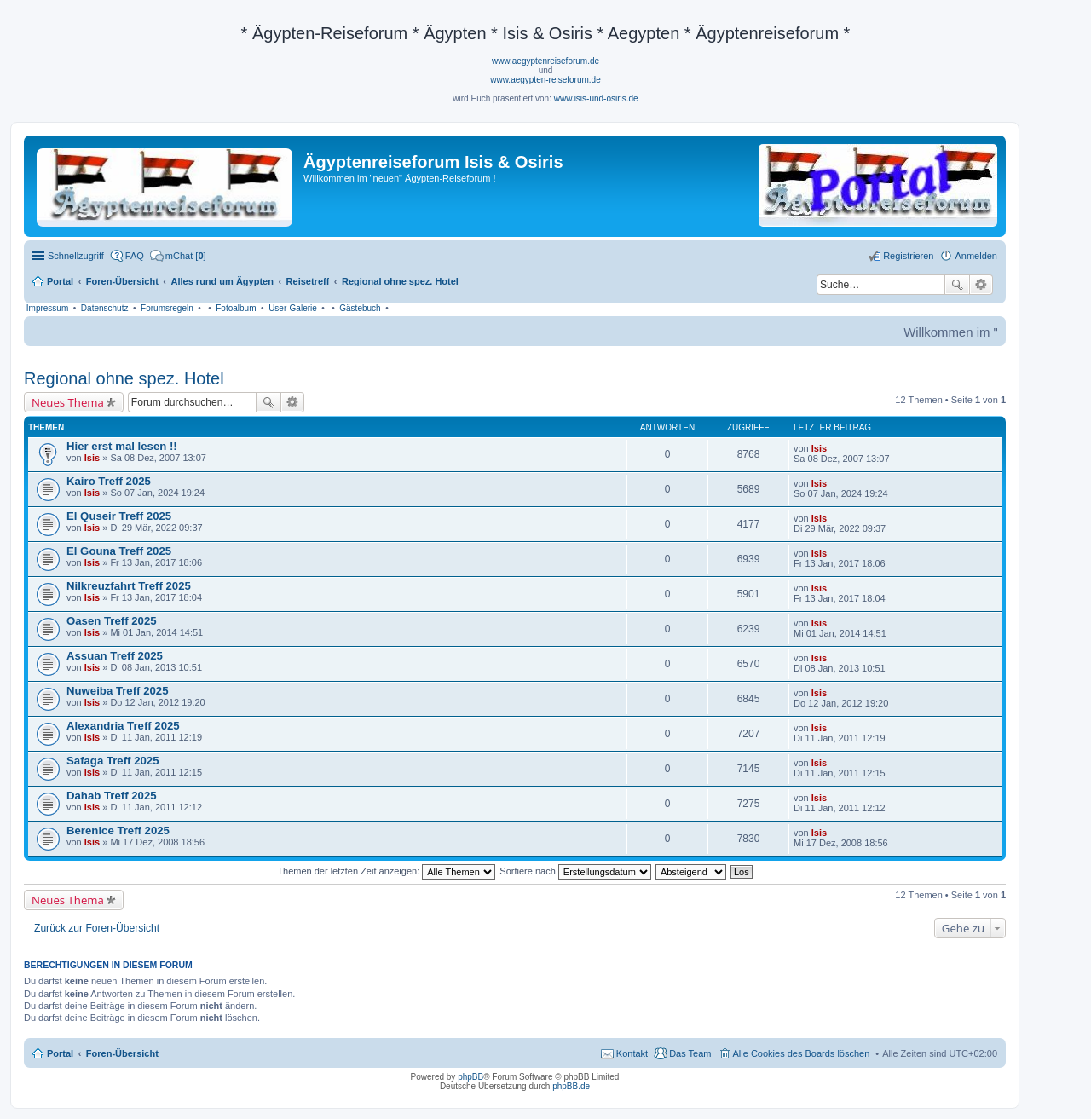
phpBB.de (571, 1086)
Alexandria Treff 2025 (123, 725)
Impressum (47, 308)
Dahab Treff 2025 (111, 795)
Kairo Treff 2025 (108, 481)
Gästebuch (359, 308)
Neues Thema (68, 402)
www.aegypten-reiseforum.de (545, 79)
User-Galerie (292, 308)
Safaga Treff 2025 (112, 760)
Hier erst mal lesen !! (121, 446)
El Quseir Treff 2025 (118, 516)
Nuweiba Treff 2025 (117, 690)
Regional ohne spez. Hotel (124, 378)
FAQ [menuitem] (134, 256)
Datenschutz (105, 308)
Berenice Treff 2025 (118, 830)
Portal (60, 281)
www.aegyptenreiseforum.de (545, 61)
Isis (92, 458)
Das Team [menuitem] (690, 1053)
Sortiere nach (574, 871)
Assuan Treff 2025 (114, 655)
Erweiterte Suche (981, 284)
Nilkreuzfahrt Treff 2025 (128, 586)
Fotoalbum (236, 308)
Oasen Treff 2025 (111, 620)
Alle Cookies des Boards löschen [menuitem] (801, 1053)
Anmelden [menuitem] (976, 256)
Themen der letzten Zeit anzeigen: (386, 871)
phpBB (470, 1077)
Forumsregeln (167, 308)
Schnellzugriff (76, 256)
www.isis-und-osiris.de (596, 98)
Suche (957, 284)
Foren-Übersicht (122, 1053)
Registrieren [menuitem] (908, 256)
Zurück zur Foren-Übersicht (96, 928)
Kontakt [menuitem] (632, 1053)
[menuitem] (178, 255)
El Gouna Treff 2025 (118, 551)
